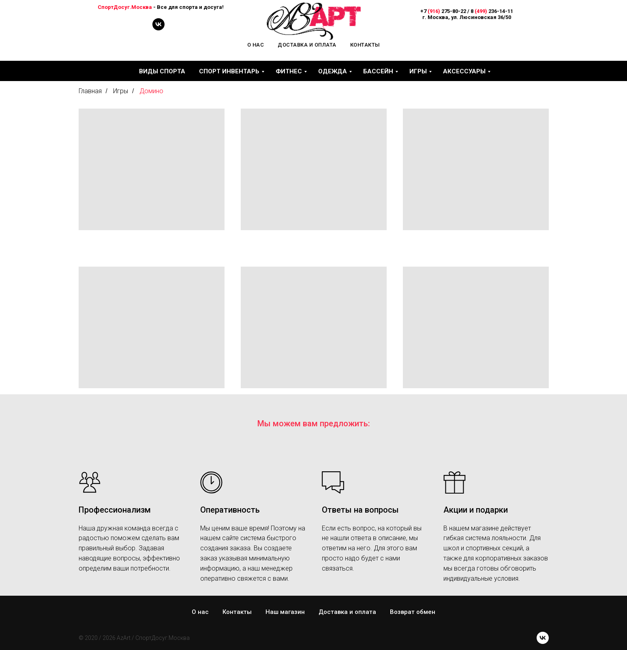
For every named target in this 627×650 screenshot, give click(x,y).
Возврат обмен (412, 612)
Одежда (332, 71)
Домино (151, 91)
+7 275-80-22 (443, 11)
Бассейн (378, 71)
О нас (255, 45)
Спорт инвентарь (229, 71)
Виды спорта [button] (162, 71)
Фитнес (289, 71)
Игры (418, 71)
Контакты (365, 45)
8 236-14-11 (492, 11)
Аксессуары (464, 71)
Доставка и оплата (307, 45)
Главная (90, 91)
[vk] (158, 28)
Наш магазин (285, 612)
